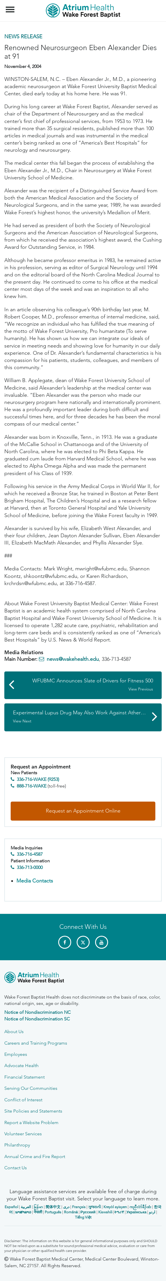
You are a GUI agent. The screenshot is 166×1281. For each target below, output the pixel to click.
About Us (14, 1031)
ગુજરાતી (94, 1207)
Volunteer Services (23, 1133)
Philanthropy (17, 1145)
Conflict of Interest (23, 1099)
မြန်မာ (38, 1207)
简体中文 (53, 1207)
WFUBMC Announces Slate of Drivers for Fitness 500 (86, 684)
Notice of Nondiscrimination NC (37, 1012)
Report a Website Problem (31, 1122)
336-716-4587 (30, 854)
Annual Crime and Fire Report (34, 1156)
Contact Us (15, 1167)
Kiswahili (105, 1212)
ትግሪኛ (119, 1212)
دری (66, 1207)
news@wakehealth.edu (73, 659)
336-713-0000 (30, 867)
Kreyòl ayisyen (115, 1207)
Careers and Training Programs (35, 1043)
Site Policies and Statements (33, 1111)
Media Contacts (34, 881)
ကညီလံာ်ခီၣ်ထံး (140, 1207)
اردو (152, 1212)
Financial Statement (24, 1077)
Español (11, 1207)
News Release (23, 36)
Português (53, 1212)
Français (79, 1207)
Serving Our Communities (30, 1088)
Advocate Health (21, 1065)
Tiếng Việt (83, 1217)
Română (71, 1212)
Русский (88, 1212)
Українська (137, 1212)
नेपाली (38, 1212)
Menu (10, 6)
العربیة (26, 1207)
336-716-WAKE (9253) (38, 779)
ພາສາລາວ (23, 1212)
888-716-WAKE (31, 786)
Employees (15, 1054)
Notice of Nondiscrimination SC (37, 1019)
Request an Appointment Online (83, 811)
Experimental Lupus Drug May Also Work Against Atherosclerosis (87, 716)
